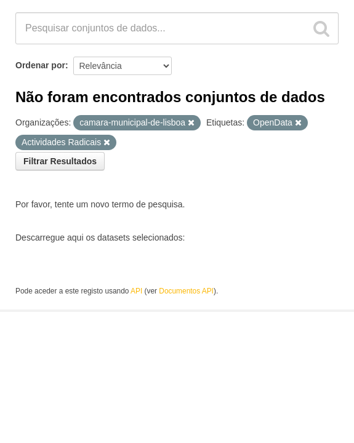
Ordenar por (40, 65)
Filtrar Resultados (60, 161)
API (136, 291)
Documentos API (186, 291)
